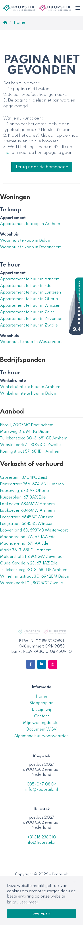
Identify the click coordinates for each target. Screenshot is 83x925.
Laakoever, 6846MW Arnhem (27, 504)
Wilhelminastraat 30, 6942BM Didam (35, 577)
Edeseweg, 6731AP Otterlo (24, 491)
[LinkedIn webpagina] (41, 664)
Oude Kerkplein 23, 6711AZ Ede (29, 563)
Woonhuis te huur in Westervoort (31, 342)
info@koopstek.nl (41, 790)
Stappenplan (41, 703)
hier (7, 153)
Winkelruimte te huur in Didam (29, 393)
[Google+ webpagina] (52, 664)
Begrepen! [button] (42, 913)
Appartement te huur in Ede (25, 286)
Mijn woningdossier (41, 723)
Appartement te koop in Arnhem (30, 224)
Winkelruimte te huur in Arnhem (30, 387)
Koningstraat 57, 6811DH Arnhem (30, 451)
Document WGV (41, 729)
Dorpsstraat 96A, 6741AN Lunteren (32, 484)
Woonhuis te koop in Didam (26, 241)
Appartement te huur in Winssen (30, 306)
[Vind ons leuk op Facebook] (30, 664)
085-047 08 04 (42, 784)
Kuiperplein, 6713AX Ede (23, 497)
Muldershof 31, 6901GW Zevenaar (32, 557)
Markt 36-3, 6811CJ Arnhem (26, 550)
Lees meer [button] (28, 902)
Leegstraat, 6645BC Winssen (27, 517)
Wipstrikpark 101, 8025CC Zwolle (31, 583)
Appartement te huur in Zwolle (29, 325)
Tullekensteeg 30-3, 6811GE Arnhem (34, 438)
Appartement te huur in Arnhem (30, 279)
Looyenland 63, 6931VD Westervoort (34, 530)
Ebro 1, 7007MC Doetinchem (27, 425)
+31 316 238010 (41, 837)
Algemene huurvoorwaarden (41, 736)
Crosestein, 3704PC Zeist (23, 478)
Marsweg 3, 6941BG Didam (25, 432)
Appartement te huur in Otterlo (29, 299)
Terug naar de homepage (41, 167)
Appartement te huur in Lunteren (30, 292)
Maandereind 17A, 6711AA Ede (28, 537)
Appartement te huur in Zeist (27, 312)
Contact (41, 716)
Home (41, 696)
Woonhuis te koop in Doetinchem (31, 247)
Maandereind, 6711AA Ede (24, 544)
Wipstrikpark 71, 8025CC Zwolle (30, 445)
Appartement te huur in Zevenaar (31, 319)
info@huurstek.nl (41, 843)
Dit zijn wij (41, 710)
